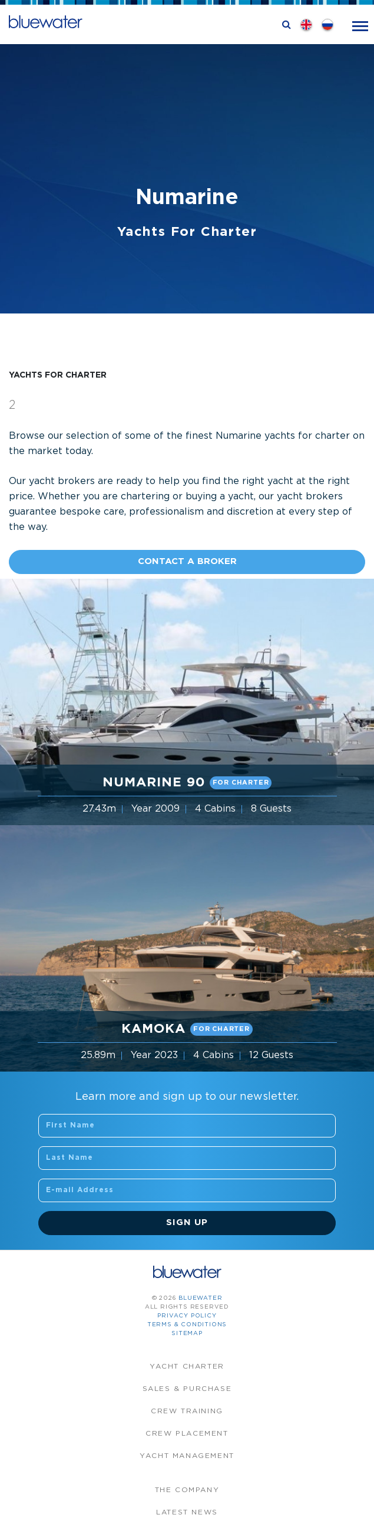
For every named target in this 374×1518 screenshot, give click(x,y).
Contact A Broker (187, 561)
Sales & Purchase (187, 1389)
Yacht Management (187, 1456)
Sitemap (187, 1333)
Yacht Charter (187, 1366)
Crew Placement (186, 1433)
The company (187, 1490)
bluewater (200, 1298)
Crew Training (187, 1411)
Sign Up (187, 1222)
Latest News (187, 1512)
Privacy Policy (186, 1316)
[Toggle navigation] (360, 25)
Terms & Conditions (187, 1324)
